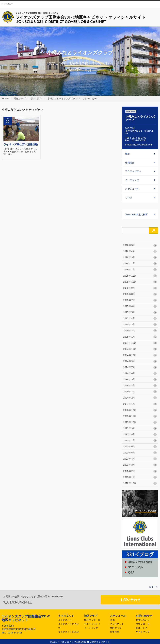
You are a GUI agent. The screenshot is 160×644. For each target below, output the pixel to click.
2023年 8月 (140, 434)
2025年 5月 (140, 312)
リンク (128, 197)
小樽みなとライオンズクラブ (62, 98)
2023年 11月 (140, 416)
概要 (127, 153)
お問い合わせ (130, 600)
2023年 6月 (140, 446)
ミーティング (132, 180)
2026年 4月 (140, 251)
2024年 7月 (140, 367)
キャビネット (65, 620)
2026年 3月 (140, 257)
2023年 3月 (140, 465)
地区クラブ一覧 (92, 620)
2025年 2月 (140, 330)
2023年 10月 (140, 422)
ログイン (153, 587)
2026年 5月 (140, 245)
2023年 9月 (140, 428)
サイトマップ (143, 632)
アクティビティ (91, 98)
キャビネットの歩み (68, 632)
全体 (112, 620)
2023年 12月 (140, 410)
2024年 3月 (140, 391)
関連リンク (141, 628)
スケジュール (132, 188)
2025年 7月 (140, 300)
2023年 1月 (140, 477)
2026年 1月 (140, 269)
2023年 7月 (140, 440)
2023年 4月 (140, 458)
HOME (5, 98)
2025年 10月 (140, 282)
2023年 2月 (140, 471)
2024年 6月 (140, 373)
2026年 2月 (140, 263)
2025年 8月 (140, 294)
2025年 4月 (140, 318)
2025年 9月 (140, 288)
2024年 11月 (140, 349)
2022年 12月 (140, 483)
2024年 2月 (140, 397)
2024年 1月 (140, 404)
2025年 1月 (140, 336)
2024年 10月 (140, 355)
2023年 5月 (140, 452)
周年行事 (114, 632)
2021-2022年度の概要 (136, 214)
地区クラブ (20, 98)
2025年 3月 (140, 324)
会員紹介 (129, 162)
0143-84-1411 (19, 602)
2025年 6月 (140, 306)
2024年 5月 (140, 379)
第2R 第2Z (36, 98)
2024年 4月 (140, 385)
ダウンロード (143, 624)
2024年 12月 (140, 343)
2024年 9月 (140, 361)
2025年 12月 (140, 275)
